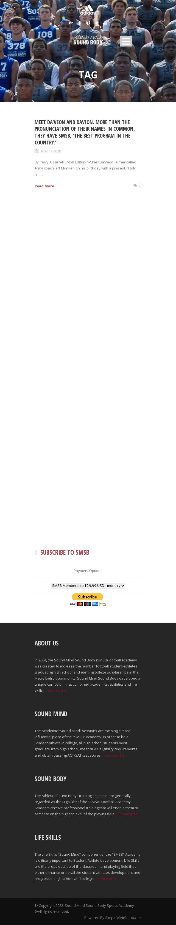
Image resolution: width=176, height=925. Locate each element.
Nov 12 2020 (51, 151)
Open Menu (126, 41)
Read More (44, 186)
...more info (55, 690)
